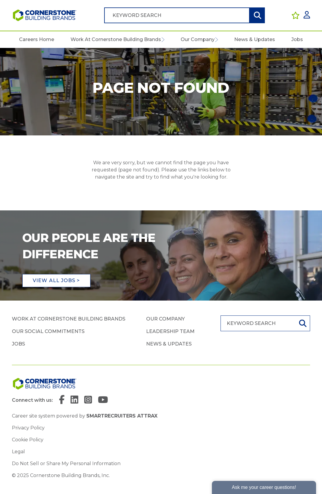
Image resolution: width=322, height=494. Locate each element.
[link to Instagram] (88, 400)
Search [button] (257, 15)
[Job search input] (176, 15)
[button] (162, 39)
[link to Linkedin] (74, 400)
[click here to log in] (307, 15)
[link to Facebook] (62, 400)
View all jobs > (56, 280)
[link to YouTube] (103, 400)
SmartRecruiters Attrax (121, 416)
